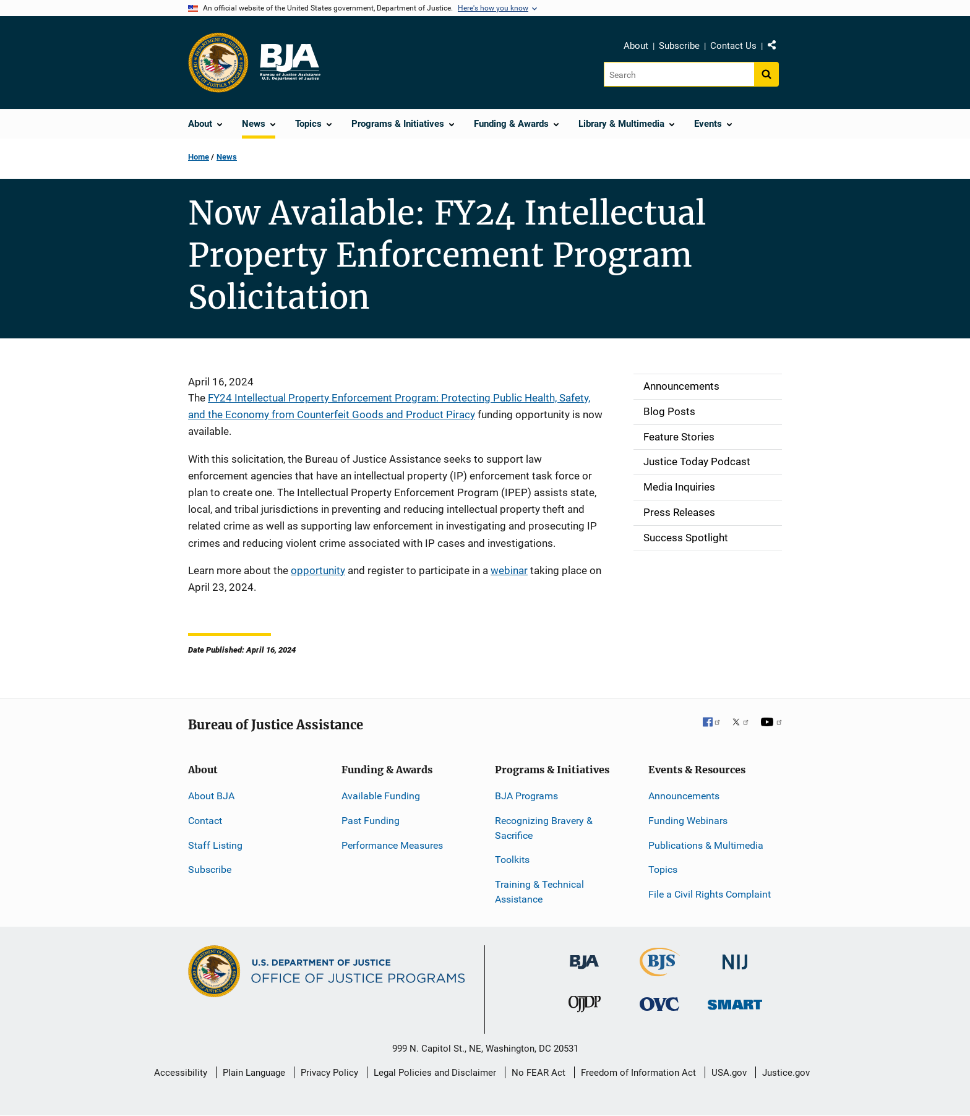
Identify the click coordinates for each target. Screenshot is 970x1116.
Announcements (683, 796)
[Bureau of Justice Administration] (584, 956)
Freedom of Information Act (638, 1072)
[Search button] (766, 74)
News (227, 156)
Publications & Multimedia (705, 845)
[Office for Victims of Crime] (659, 1004)
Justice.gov (786, 1072)
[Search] (679, 74)
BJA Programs (526, 796)
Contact (205, 820)
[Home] (289, 62)
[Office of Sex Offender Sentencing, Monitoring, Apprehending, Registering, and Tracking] (735, 1001)
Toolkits (512, 859)
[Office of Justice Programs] (218, 62)
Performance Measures (392, 845)
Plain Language (254, 1072)
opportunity (318, 570)
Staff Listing (215, 845)
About (636, 45)
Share (776, 48)
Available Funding (380, 796)
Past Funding (370, 820)
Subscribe (679, 45)
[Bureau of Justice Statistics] (660, 971)
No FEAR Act (538, 1072)
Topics (662, 869)
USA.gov (729, 1072)
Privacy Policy (329, 1072)
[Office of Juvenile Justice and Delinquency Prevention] (585, 1007)
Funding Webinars (688, 820)
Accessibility (180, 1072)
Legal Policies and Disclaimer (435, 1072)
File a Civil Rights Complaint (709, 894)
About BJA (211, 796)
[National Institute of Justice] (735, 957)
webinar (509, 570)
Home (198, 156)
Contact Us (733, 45)
